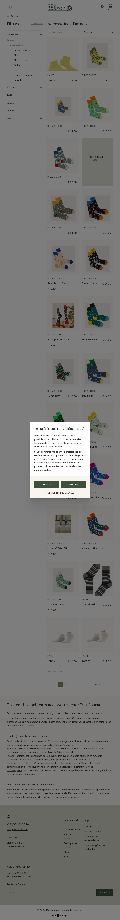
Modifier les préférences (60, 493)
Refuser (47, 484)
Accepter (73, 484)
